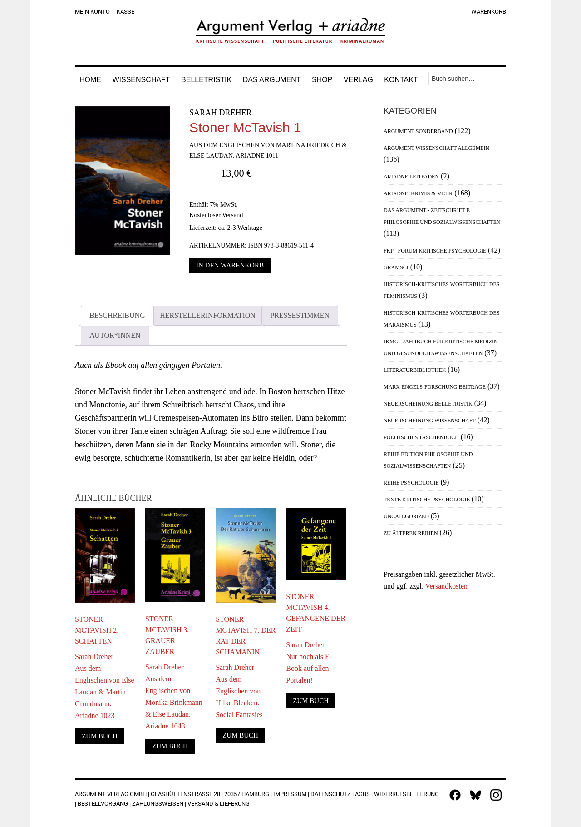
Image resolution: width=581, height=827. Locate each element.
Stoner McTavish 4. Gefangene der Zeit (315, 613)
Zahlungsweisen (157, 803)
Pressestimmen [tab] (300, 315)
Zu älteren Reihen (411, 533)
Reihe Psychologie (411, 483)
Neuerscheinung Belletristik (428, 404)
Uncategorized (406, 516)
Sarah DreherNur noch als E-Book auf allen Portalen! (309, 662)
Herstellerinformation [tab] (208, 315)
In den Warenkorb (230, 265)
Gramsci (396, 267)
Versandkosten (446, 586)
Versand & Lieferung (218, 803)
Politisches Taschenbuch (421, 437)
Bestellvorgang (103, 803)
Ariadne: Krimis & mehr (418, 193)
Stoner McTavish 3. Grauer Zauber (167, 635)
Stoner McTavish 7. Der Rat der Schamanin (246, 635)
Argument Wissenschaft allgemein (436, 148)
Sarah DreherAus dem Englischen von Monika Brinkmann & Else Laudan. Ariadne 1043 (173, 696)
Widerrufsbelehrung (406, 794)
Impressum (289, 794)
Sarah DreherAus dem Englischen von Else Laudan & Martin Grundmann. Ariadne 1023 (104, 686)
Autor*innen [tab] (115, 335)
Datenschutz (330, 794)
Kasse (125, 11)
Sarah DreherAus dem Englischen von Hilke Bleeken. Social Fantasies (239, 691)
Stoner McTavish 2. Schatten (96, 630)
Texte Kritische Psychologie (427, 499)
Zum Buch (100, 736)
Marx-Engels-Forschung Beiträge (435, 387)
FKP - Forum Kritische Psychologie (435, 251)
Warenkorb (488, 11)
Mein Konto (92, 11)
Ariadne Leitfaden (411, 176)
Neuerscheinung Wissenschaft (430, 420)
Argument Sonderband (418, 131)
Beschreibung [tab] (117, 315)
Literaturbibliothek (415, 370)
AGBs (362, 794)
